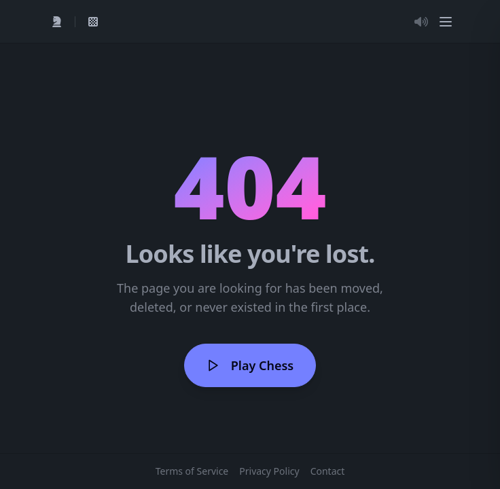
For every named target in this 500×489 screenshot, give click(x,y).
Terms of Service (192, 471)
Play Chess (250, 365)
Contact (327, 471)
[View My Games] (93, 22)
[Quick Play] (57, 22)
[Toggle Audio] (421, 22)
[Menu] (446, 22)
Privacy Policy (269, 471)
